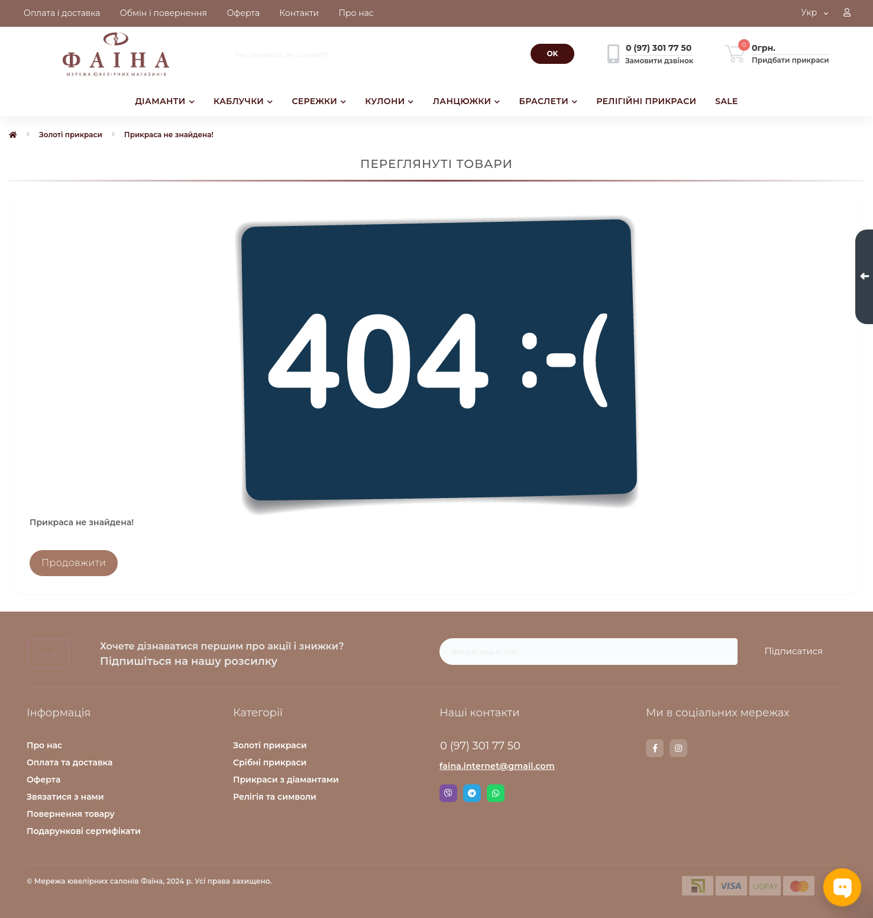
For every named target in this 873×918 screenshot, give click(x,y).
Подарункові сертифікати (84, 831)
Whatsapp (495, 793)
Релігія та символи (274, 796)
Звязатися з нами (65, 796)
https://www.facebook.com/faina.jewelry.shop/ (655, 748)
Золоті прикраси (70, 134)
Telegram (472, 793)
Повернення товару (71, 814)
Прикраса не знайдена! (169, 134)
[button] (847, 13)
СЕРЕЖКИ (319, 101)
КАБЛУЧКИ (243, 101)
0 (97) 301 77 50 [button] (480, 745)
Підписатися (793, 651)
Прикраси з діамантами (286, 779)
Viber (448, 793)
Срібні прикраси (269, 762)
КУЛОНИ (389, 101)
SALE (726, 101)
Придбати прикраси (790, 60)
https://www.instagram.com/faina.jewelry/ (678, 748)
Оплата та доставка (69, 762)
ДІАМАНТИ (165, 101)
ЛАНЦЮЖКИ (466, 101)
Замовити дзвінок (659, 60)
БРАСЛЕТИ (548, 101)
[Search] (552, 54)
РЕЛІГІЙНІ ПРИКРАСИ (646, 101)
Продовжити (73, 562)
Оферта (43, 779)
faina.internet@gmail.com (497, 766)
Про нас (44, 745)
